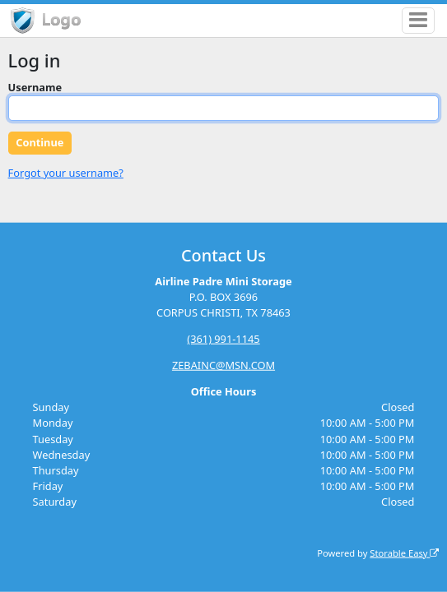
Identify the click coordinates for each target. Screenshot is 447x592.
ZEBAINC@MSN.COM (223, 365)
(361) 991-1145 (223, 338)
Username (35, 87)
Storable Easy (404, 552)
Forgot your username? (65, 172)
